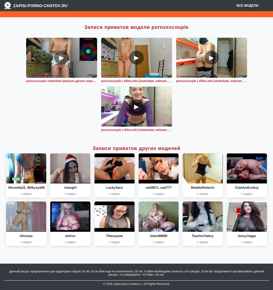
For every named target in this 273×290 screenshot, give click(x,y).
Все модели (247, 5)
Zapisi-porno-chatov (40, 5)
